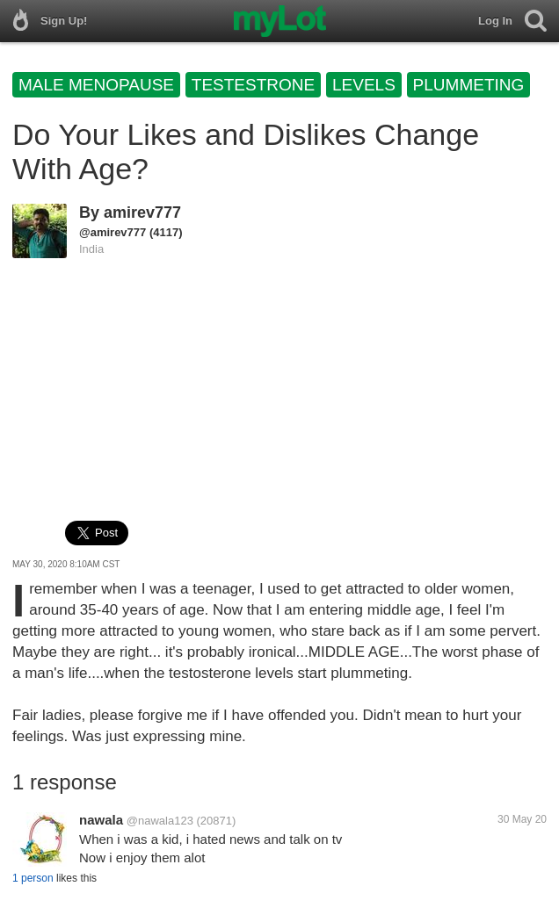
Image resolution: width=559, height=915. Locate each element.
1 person (33, 878)
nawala (101, 819)
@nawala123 (160, 820)
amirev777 (142, 212)
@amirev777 (112, 232)
